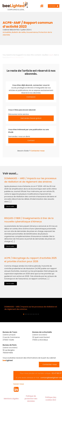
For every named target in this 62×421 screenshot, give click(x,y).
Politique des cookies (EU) (50, 398)
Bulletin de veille (19, 32)
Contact (31, 140)
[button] (23, 314)
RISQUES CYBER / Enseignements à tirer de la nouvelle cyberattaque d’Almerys (29, 220)
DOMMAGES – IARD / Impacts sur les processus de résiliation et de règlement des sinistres (30, 180)
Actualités (7, 32)
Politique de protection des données (31, 398)
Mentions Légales (11, 398)
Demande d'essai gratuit (31, 118)
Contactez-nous (37, 151)
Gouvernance (32, 32)
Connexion (31, 97)
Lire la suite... (10, 206)
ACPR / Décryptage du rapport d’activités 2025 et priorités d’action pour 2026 (30, 259)
